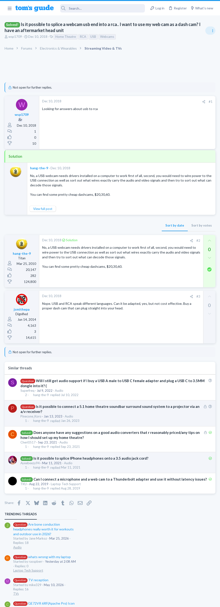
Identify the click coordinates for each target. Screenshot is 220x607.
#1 (133, 102)
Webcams (107, 37)
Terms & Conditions (156, 600)
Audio (59, 396)
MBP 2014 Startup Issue (178, 202)
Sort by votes (124, 230)
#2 (121, 245)
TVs (154, 164)
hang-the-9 (39, 168)
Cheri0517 (28, 453)
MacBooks (159, 215)
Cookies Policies (92, 600)
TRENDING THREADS (159, 85)
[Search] (102, 8)
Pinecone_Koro (31, 422)
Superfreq (28, 396)
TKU (24, 505)
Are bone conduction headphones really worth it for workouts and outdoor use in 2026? (182, 100)
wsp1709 (15, 37)
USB (93, 37)
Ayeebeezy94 (30, 479)
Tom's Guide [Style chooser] (180, 580)
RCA (83, 37)
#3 (121, 303)
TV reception (169, 151)
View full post (42, 213)
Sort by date (97, 230)
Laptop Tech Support (66, 505)
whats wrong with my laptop (180, 127)
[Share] (126, 101)
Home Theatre (66, 37)
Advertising (58, 600)
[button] (9, 8)
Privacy (122, 600)
